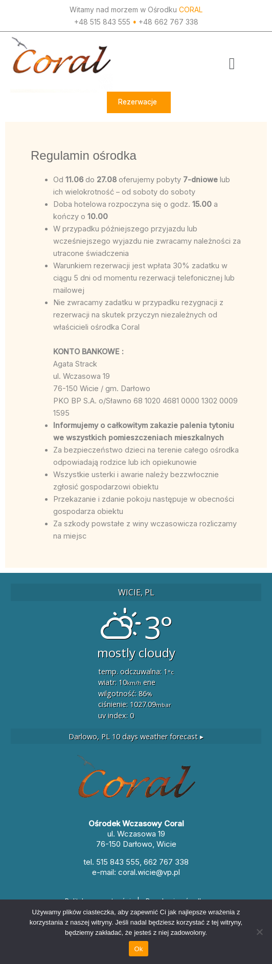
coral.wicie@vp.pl (149, 872)
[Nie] (259, 932)
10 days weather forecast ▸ (136, 736)
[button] (232, 63)
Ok (138, 949)
